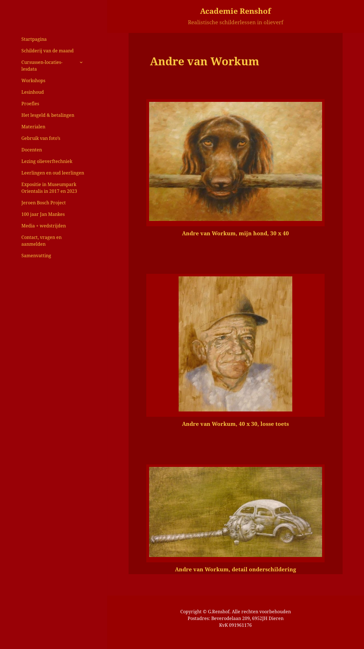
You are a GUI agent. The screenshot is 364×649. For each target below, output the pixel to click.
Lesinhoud (32, 92)
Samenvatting (36, 255)
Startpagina (34, 39)
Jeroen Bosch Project (43, 203)
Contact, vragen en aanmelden (41, 240)
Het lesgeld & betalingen (47, 115)
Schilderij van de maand (47, 51)
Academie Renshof (235, 11)
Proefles (30, 103)
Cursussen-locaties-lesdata (41, 65)
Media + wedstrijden (43, 226)
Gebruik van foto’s (40, 138)
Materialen (33, 127)
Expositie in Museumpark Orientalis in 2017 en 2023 (49, 187)
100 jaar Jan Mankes (43, 214)
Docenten (31, 150)
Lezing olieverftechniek (46, 161)
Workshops (33, 80)
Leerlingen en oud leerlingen (52, 173)
